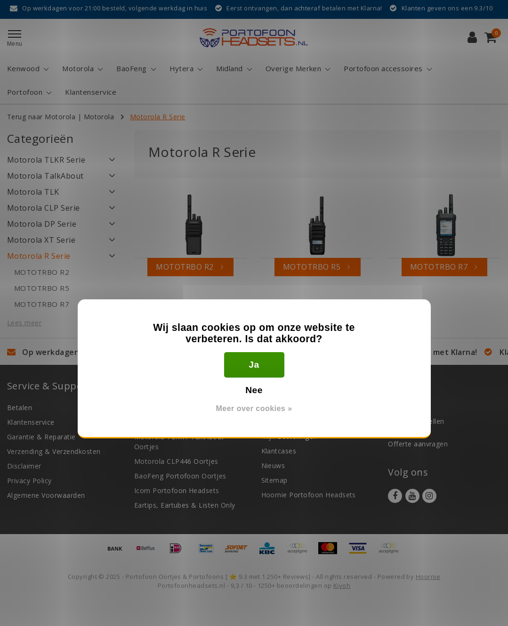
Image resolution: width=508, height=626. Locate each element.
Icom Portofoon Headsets (176, 490)
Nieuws (273, 465)
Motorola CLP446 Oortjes (176, 461)
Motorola (99, 116)
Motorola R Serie (157, 116)
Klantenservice (31, 422)
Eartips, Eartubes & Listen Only (184, 505)
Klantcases (279, 450)
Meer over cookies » (254, 408)
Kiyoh (341, 585)
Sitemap (274, 480)
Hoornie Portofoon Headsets (308, 494)
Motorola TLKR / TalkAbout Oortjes (179, 441)
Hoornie (428, 576)
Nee (254, 390)
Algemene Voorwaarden (46, 495)
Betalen (19, 407)
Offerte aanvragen (418, 443)
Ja (254, 365)
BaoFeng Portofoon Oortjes (180, 475)
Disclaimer (24, 465)
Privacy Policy (29, 480)
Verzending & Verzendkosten (53, 451)
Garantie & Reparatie (41, 436)
